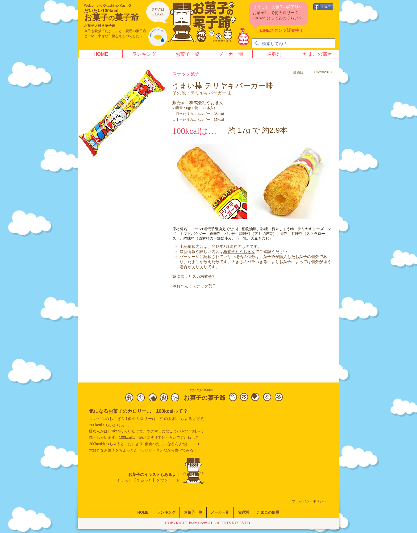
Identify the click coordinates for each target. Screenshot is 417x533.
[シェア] (323, 6)
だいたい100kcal (101, 10)
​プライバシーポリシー (309, 501)
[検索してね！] (293, 44)
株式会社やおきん (239, 252)
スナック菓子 (204, 286)
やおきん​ (180, 286)
